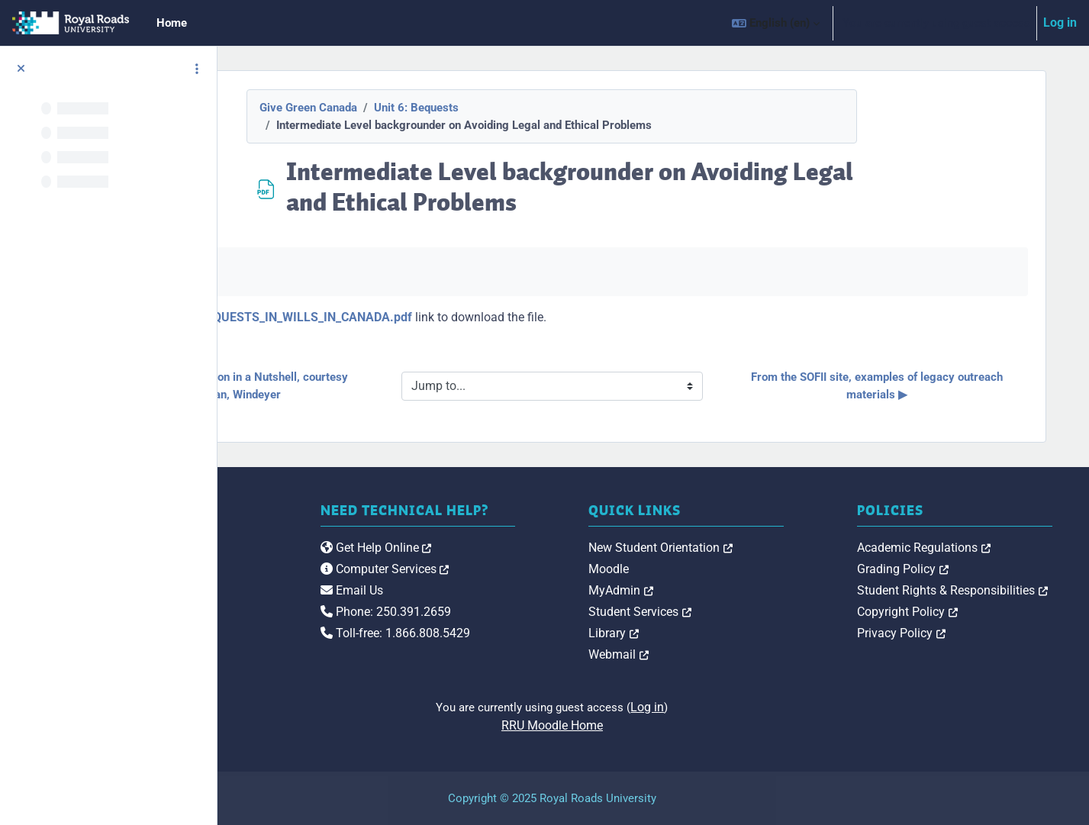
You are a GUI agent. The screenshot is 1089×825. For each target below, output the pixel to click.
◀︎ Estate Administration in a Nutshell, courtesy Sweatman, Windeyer (392, 385)
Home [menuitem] (171, 23)
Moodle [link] (710, 569)
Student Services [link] (741, 611)
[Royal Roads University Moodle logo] (326, 578)
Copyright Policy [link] (958, 611)
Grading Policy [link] (954, 569)
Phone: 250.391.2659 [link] (537, 627)
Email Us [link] (503, 606)
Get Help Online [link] (528, 563)
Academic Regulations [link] (975, 547)
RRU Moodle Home (653, 725)
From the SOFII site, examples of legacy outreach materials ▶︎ (917, 385)
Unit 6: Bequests (517, 107)
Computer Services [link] (536, 585)
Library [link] (715, 633)
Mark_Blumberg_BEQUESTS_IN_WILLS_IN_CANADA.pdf (453, 317)
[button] (776, 23)
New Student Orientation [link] (762, 547)
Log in (1060, 22)
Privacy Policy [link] (952, 633)
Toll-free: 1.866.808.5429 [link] (547, 649)
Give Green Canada (410, 107)
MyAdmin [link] (722, 590)
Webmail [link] (720, 654)
